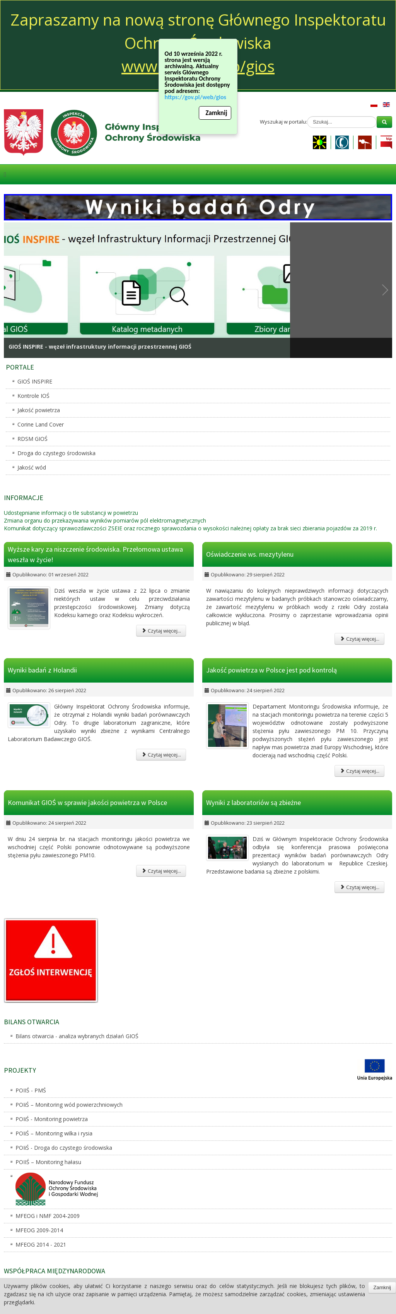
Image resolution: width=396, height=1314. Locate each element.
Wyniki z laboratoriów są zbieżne (253, 802)
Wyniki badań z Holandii (42, 670)
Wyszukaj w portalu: (283, 121)
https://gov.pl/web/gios (197, 100)
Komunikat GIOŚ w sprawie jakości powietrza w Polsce (87, 802)
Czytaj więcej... (161, 630)
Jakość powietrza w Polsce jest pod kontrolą (271, 670)
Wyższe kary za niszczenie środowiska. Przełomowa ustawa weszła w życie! (95, 554)
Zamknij (216, 116)
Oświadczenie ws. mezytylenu (250, 554)
